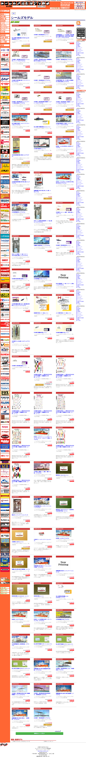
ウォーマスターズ (5, 122)
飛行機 (79, 43)
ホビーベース (5, 446)
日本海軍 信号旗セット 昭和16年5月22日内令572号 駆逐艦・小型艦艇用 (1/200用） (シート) (65, 376)
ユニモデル (5, 535)
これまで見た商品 (55, 8)
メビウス (5, 495)
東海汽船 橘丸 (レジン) (38, 596)
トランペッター (5, 334)
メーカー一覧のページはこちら (5, 50)
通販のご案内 (4, 590)
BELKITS (5, 422)
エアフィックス (5, 132)
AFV (78, 42)
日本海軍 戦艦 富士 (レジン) (39, 148)
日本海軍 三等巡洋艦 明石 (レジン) (41, 34)
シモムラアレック (5, 255)
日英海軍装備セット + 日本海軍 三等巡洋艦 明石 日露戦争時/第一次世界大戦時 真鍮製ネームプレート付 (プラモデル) (65, 36)
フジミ (5, 402)
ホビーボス (5, 451)
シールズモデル (15, 40)
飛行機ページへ (4, 16)
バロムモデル (5, 349)
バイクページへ (4, 23)
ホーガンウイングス (5, 431)
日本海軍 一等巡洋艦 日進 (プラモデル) (64, 59)
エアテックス (5, 127)
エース (5, 146)
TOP (6, 6)
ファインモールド (5, 378)
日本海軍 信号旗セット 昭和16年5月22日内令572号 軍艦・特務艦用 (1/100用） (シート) (21, 482)
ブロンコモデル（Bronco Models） (5, 412)
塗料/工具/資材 (81, 52)
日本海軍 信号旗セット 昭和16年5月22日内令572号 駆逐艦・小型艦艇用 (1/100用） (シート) (43, 376)
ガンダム (79, 49)
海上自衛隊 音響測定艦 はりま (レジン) (42, 126)
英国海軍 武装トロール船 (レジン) (41, 313)
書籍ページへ (4, 45)
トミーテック (5, 319)
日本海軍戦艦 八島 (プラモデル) (62, 619)
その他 (79, 55)
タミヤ (5, 300)
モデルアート (5, 510)
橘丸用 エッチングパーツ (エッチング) (20, 515)
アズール (5, 79)
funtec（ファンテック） (5, 383)
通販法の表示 (4, 593)
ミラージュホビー (5, 486)
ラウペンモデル (5, 555)
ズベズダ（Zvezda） (5, 279)
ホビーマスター (5, 456)
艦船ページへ (4, 19)
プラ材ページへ (4, 40)
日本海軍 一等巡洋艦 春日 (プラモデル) (42, 80)
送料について (4, 591)
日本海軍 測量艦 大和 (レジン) (62, 332)
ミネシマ (5, 481)
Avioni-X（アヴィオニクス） (5, 64)
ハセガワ (5, 340)
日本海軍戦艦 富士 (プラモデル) (18, 212)
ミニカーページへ (4, 30)
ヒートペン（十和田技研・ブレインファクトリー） (5, 364)
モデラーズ (5, 505)
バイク (18, 3)
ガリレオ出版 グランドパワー (5, 196)
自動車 (79, 46)
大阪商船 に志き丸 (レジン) (17, 541)
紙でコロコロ (5, 181)
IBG (5, 59)
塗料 (31, 3)
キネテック (5, 191)
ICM (5, 55)
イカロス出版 (5, 103)
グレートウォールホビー (5, 201)
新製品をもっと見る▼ (39, 733)
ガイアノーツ (5, 177)
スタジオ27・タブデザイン (5, 270)
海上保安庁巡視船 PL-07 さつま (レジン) (64, 644)
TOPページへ (4, 11)
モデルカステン (5, 515)
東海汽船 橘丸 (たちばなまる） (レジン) (20, 596)
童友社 (5, 310)
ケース (43, 3)
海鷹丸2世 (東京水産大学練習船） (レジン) (21, 569)
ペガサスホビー (5, 417)
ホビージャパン (5, 441)
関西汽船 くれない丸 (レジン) (62, 475)
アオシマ (5, 69)
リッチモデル (5, 560)
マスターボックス (5, 467)
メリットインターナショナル (5, 500)
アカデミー (5, 74)
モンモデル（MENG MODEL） (5, 529)
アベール (5, 88)
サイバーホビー (5, 226)
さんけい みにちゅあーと (5, 231)
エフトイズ (5, 156)
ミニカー (79, 51)
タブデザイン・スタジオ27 (5, 295)
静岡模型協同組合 (5, 245)
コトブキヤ (5, 220)
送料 (79, 4)
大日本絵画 (5, 290)
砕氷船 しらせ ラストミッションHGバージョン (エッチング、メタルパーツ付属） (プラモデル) (43, 438)
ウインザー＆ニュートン (5, 112)
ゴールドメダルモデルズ (5, 215)
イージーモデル (5, 98)
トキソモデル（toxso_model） (5, 314)
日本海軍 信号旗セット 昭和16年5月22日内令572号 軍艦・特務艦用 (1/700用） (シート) (65, 412)
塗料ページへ (4, 35)
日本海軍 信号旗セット (46, 378)
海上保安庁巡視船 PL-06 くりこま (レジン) (43, 644)
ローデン (5, 569)
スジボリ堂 (5, 265)
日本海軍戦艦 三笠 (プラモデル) (40, 278)
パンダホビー (5, 359)
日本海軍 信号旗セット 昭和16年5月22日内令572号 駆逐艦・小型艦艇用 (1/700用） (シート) (43, 412)
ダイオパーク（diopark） (5, 285)
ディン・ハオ (5, 305)
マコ (5, 462)
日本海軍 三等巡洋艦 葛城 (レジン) (19, 365)
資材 (39, 3)
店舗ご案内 (4, 588)
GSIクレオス (5, 236)
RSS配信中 (79, 25)
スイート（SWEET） (5, 260)
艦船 (14, 13)
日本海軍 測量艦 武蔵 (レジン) (40, 332)
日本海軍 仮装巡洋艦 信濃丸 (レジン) (19, 278)
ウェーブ (5, 117)
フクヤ (5, 398)
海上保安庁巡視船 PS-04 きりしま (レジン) (21, 668)
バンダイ (5, 354)
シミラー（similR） (5, 250)
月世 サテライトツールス (5, 205)
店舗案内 (79, 8)
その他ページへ (4, 32)
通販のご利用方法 (79, 2)
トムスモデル (5, 324)
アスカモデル (5, 84)
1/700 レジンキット (23, 40)
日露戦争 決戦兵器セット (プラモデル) (42, 245)
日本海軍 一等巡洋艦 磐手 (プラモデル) (42, 718)
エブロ (5, 161)
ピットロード (5, 373)
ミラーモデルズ (5, 491)
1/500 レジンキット (45, 150)
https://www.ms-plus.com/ (43, 751)
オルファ (5, 170)
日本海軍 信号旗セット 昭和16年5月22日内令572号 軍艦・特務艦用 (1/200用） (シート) (65, 447)
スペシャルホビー (5, 274)
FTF (5, 151)
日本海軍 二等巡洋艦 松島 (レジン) (63, 245)
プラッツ (5, 407)
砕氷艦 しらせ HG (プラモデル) (62, 538)
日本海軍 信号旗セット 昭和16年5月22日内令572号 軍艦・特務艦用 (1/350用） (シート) (21, 447)
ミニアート (5, 476)
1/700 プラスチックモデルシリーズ (21, 741)
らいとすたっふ (5, 550)
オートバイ (80, 47)
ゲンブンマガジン (5, 210)
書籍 (78, 54)
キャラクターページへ (4, 27)
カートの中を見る (65, 8)
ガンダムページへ (4, 25)
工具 (35, 3)
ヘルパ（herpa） (5, 427)
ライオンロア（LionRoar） (5, 545)
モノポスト (5, 524)
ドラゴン (5, 329)
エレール (5, 166)
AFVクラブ (5, 137)
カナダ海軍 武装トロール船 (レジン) (63, 313)
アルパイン (5, 93)
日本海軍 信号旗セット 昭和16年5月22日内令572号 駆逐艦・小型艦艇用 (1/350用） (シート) (21, 412)
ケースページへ (4, 42)
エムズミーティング (5, 582)
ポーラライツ (5, 436)
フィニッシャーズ (5, 388)
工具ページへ (4, 37)
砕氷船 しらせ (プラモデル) (17, 619)
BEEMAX (5, 369)
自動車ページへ (4, 21)
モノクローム (5, 520)
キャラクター (80, 50)
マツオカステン (5, 471)
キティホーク (5, 186)
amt (5, 141)
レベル (5, 564)
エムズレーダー (5, 579)
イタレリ (5, 108)
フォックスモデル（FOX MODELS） (5, 393)
